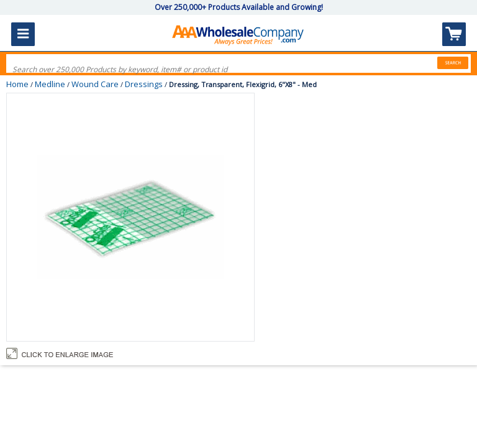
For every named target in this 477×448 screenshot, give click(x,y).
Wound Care (95, 84)
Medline (50, 84)
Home (17, 84)
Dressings (144, 84)
